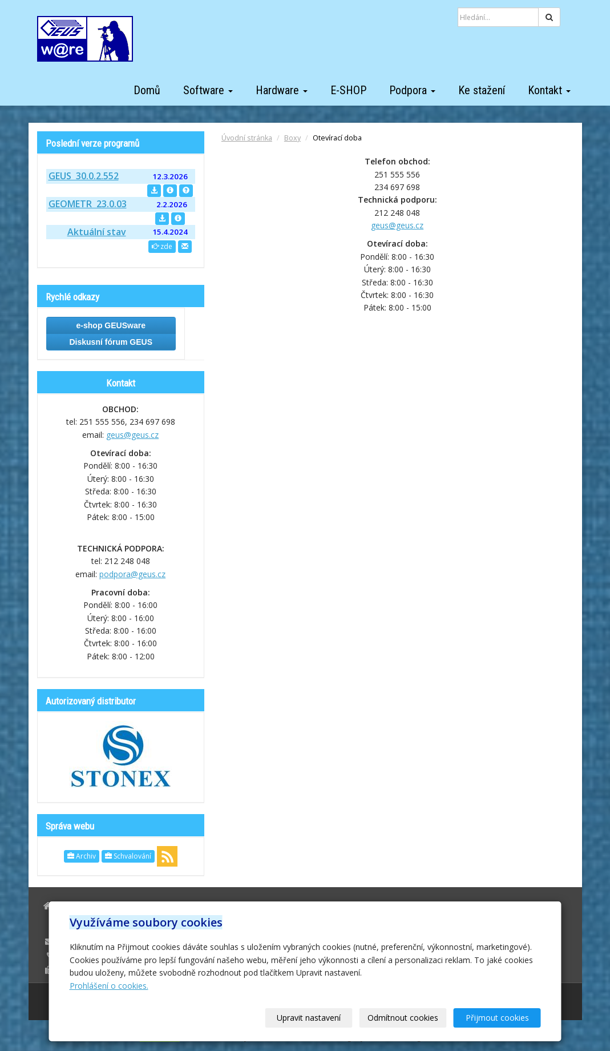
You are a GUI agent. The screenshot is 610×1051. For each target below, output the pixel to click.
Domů (147, 90)
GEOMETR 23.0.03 (88, 204)
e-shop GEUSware (111, 325)
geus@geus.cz (397, 225)
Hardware (282, 90)
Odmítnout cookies (402, 1017)
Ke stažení (481, 90)
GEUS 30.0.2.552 (84, 176)
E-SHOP (348, 90)
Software (208, 90)
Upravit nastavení (309, 1017)
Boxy (292, 138)
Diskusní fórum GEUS (111, 342)
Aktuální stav (96, 231)
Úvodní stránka (246, 138)
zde (162, 246)
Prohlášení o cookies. (109, 985)
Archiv (81, 856)
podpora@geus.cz (132, 574)
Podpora (412, 90)
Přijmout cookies (497, 1017)
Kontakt (549, 90)
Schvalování (128, 856)
